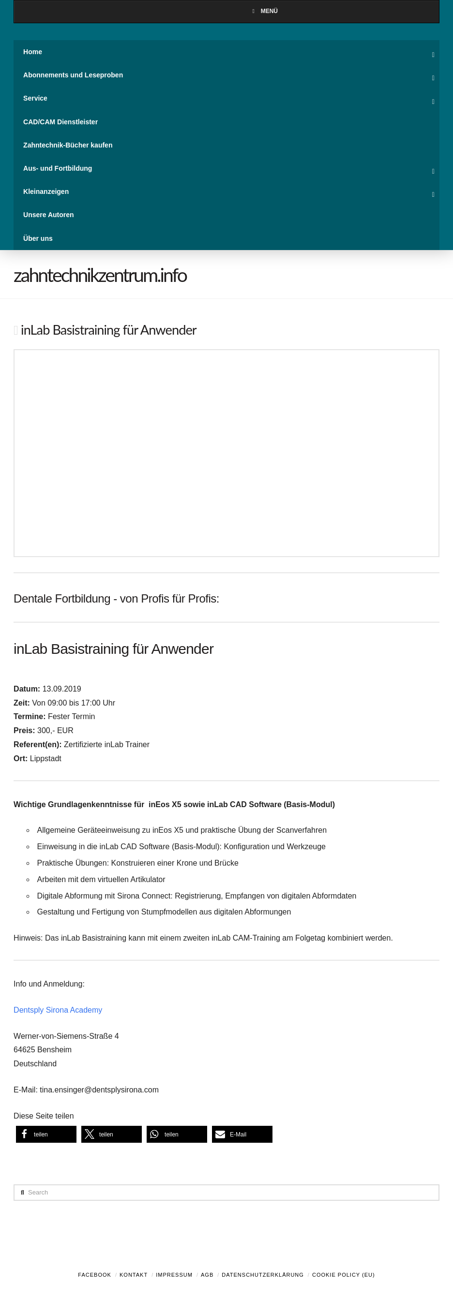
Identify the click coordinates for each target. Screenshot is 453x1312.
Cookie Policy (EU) (343, 1275)
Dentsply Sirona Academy (58, 1010)
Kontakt (134, 1275)
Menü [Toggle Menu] (264, 11)
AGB (207, 1275)
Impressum (174, 1275)
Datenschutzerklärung (263, 1275)
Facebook (94, 1275)
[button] (46, 1134)
